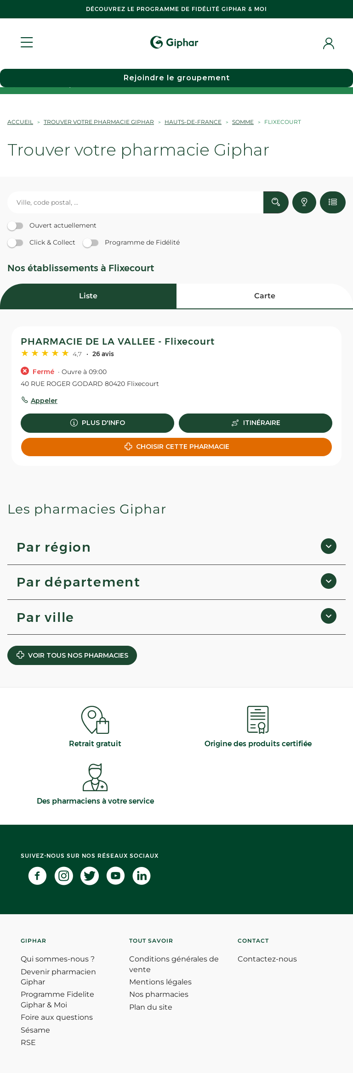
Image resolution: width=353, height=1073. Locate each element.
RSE (28, 1042)
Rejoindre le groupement (177, 77)
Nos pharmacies (158, 994)
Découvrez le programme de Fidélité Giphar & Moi (176, 9)
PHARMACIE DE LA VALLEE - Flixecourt (118, 341)
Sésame (35, 1030)
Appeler (44, 401)
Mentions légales (160, 982)
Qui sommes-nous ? (58, 959)
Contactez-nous (267, 959)
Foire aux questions (57, 1017)
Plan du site (150, 1007)
